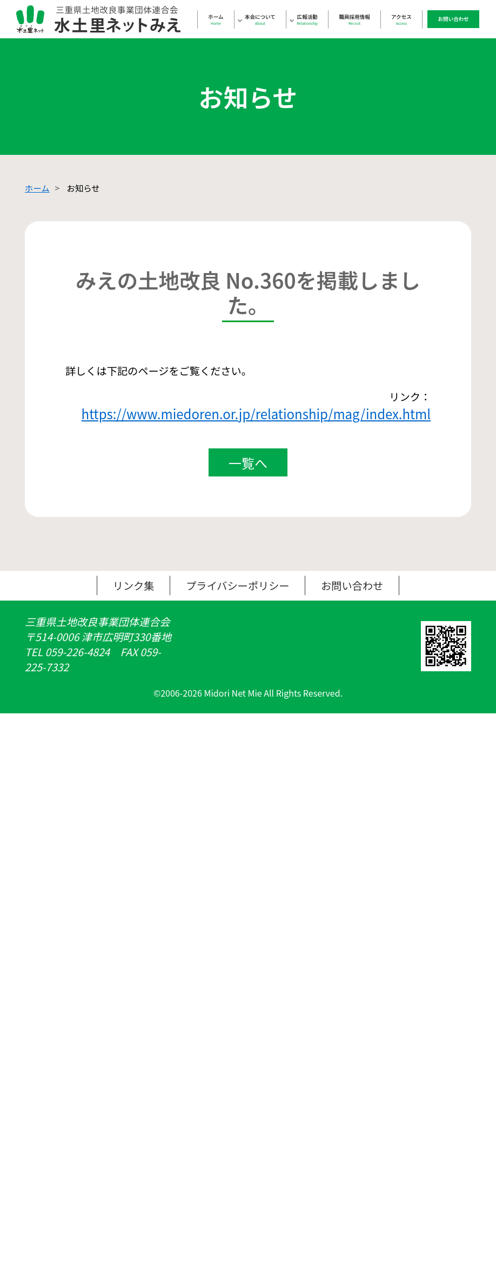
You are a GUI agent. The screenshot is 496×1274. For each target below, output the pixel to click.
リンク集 (130, 595)
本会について (260, 19)
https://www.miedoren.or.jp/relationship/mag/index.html (254, 418)
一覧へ (248, 471)
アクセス (401, 19)
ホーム (215, 19)
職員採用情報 (354, 19)
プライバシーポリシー (237, 595)
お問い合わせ (453, 19)
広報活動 (307, 19)
